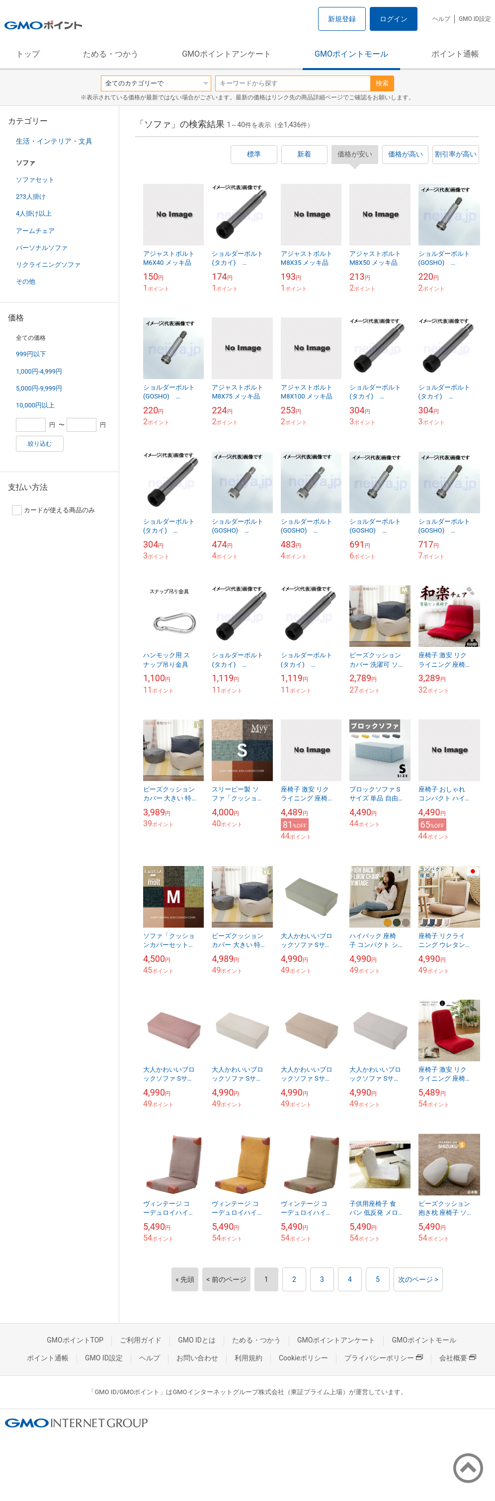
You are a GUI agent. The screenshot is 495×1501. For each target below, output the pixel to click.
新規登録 (342, 19)
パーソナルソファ (42, 247)
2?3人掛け (31, 196)
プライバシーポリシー (383, 1358)
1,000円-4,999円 (39, 371)
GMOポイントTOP (75, 1340)
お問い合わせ (197, 1358)
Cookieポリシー (303, 1358)
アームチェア (35, 231)
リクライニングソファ (48, 264)
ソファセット (35, 179)
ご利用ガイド (141, 1340)
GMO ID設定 (475, 18)
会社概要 (457, 1358)
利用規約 (248, 1358)
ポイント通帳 (455, 54)
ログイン (394, 19)
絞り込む (40, 443)
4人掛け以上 (34, 213)
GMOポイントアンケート (226, 54)
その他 (25, 281)
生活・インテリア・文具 (54, 141)
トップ (28, 54)
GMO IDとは (197, 1340)
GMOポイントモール (351, 54)
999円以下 (31, 354)
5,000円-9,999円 (39, 388)
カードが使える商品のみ (53, 510)
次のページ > (418, 1279)
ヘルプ (441, 18)
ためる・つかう (111, 54)
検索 (382, 83)
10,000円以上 (35, 405)
